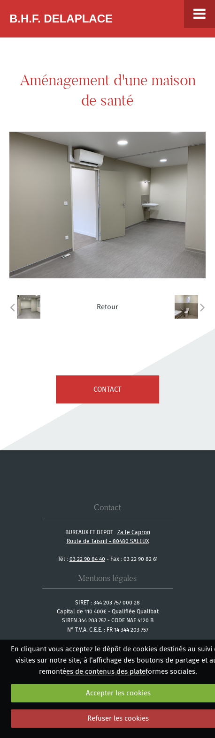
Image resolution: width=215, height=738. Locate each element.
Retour (107, 306)
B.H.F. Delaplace (61, 18)
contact (107, 389)
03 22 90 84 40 (87, 559)
